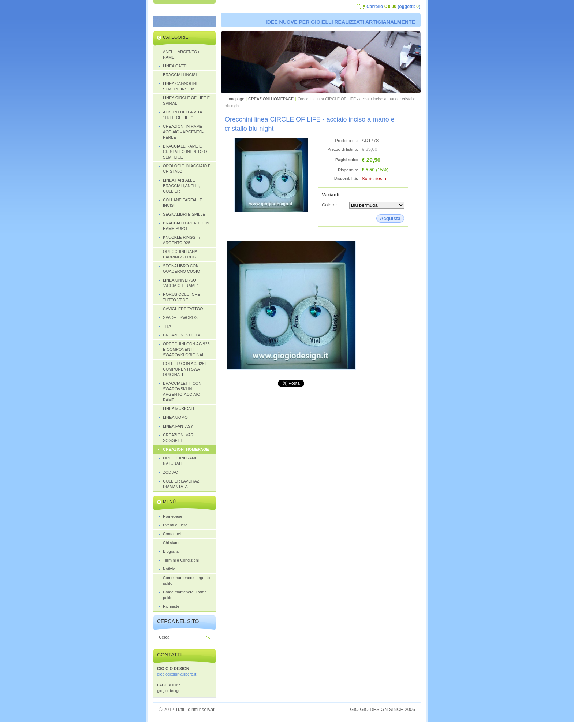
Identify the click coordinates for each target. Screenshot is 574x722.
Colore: (329, 205)
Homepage (234, 99)
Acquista (390, 218)
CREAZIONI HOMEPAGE (271, 99)
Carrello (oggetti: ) (393, 6)
